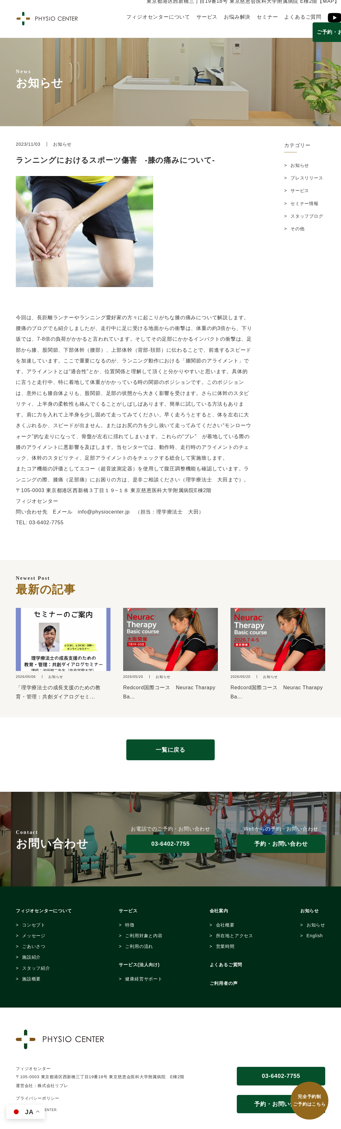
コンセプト (33, 924)
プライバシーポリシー (37, 1098)
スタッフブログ (306, 216)
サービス (207, 17)
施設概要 (31, 978)
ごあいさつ (33, 946)
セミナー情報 (304, 203)
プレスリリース (306, 177)
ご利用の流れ (139, 946)
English (315, 935)
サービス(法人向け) (139, 964)
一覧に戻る (170, 750)
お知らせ (299, 165)
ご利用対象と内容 (143, 935)
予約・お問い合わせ (281, 844)
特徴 (130, 924)
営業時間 (225, 946)
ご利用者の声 (224, 983)
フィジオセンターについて (158, 17)
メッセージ (33, 935)
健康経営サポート (143, 978)
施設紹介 (31, 957)
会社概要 (225, 924)
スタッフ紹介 (36, 968)
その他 (297, 228)
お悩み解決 (237, 17)
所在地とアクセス (234, 935)
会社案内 (219, 910)
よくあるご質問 (302, 17)
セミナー (267, 17)
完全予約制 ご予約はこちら (309, 1100)
